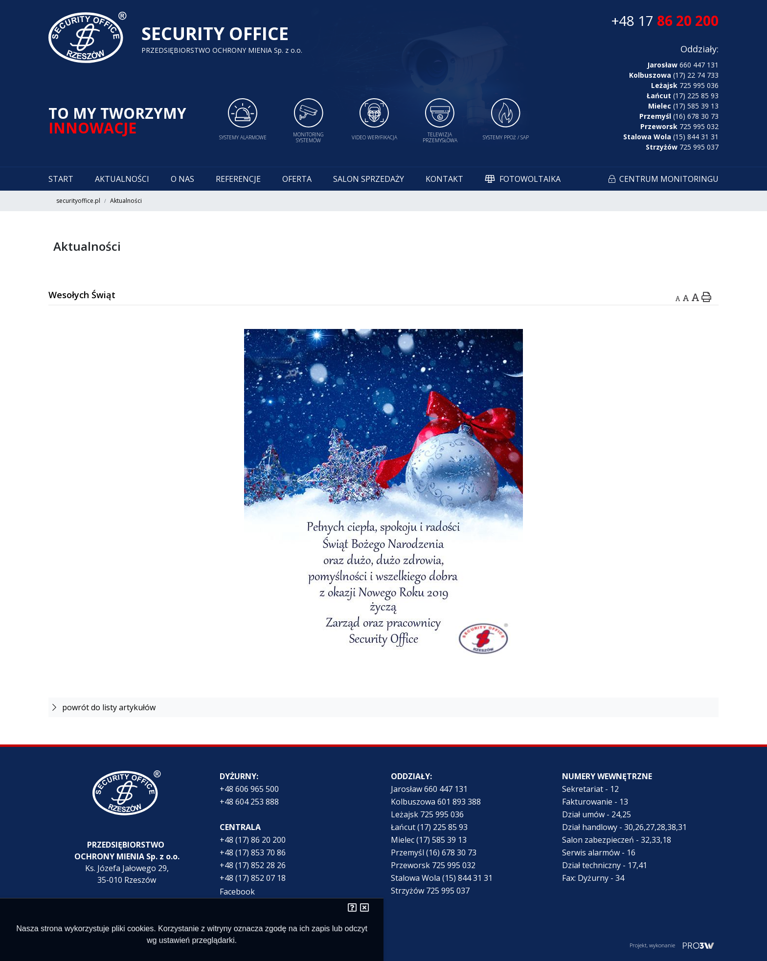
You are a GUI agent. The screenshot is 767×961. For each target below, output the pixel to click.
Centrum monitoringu (669, 179)
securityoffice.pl (78, 201)
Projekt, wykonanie (652, 945)
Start (60, 179)
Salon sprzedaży (368, 179)
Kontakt (444, 179)
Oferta (297, 179)
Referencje (238, 179)
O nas (182, 179)
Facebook (237, 891)
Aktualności (122, 179)
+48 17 (665, 20)
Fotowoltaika (530, 179)
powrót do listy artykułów (104, 707)
